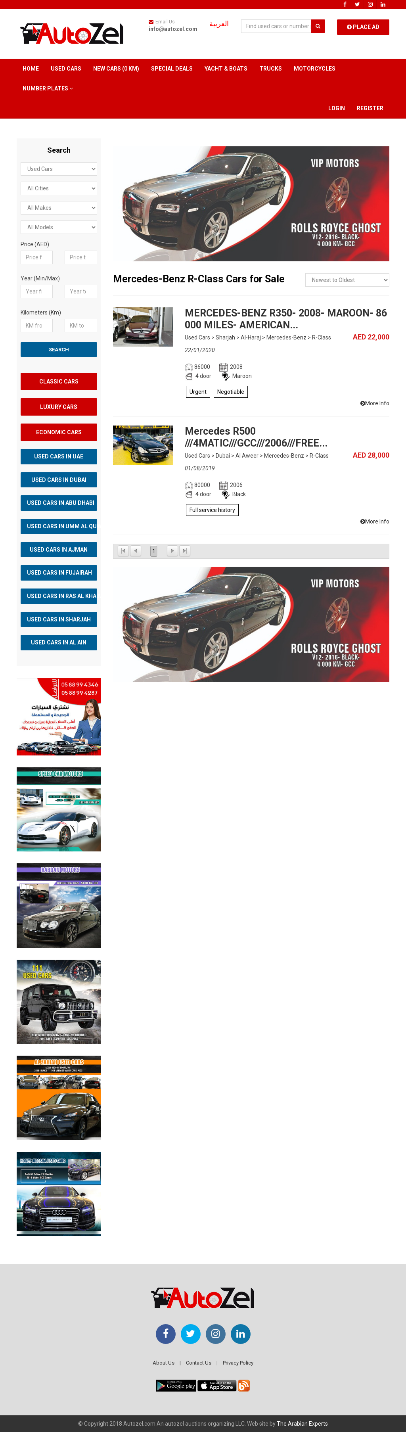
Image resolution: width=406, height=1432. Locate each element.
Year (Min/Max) (40, 278)
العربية (219, 24)
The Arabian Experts (302, 1423)
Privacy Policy (238, 1363)
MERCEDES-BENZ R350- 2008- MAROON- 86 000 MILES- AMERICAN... (286, 319)
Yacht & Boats (226, 68)
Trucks (270, 68)
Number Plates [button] (48, 88)
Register (370, 108)
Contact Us (198, 1363)
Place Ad (363, 27)
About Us (163, 1363)
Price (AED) (35, 244)
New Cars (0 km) (116, 68)
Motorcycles (314, 68)
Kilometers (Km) (41, 312)
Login (336, 108)
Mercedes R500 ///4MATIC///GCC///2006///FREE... (256, 437)
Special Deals (172, 68)
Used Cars (66, 68)
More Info (374, 403)
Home (31, 68)
